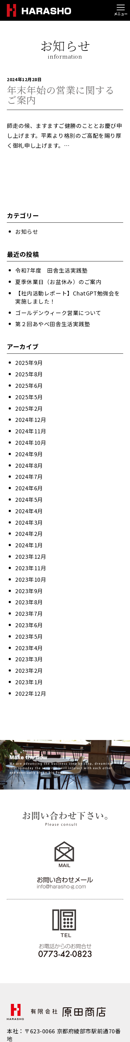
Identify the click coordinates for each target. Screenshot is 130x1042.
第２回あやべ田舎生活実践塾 (52, 322)
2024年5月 (29, 496)
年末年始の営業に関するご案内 (60, 94)
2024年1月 (29, 540)
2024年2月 (29, 529)
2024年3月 (29, 518)
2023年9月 (29, 585)
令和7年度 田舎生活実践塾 (51, 270)
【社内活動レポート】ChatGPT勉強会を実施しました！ (67, 296)
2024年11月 (30, 428)
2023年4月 (29, 641)
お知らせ (26, 231)
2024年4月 (29, 507)
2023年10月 (30, 574)
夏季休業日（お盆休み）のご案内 (58, 281)
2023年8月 (29, 597)
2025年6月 (29, 383)
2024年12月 (30, 417)
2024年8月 (29, 462)
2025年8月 (29, 372)
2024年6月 (29, 484)
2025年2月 (29, 406)
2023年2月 (29, 664)
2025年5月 (29, 395)
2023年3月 (29, 653)
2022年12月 (30, 686)
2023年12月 (30, 552)
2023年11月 (30, 563)
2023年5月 (29, 630)
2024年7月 (29, 473)
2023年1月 (29, 675)
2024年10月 (30, 440)
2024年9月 (29, 451)
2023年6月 (29, 619)
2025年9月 (29, 361)
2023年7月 (29, 608)
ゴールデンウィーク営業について (58, 311)
